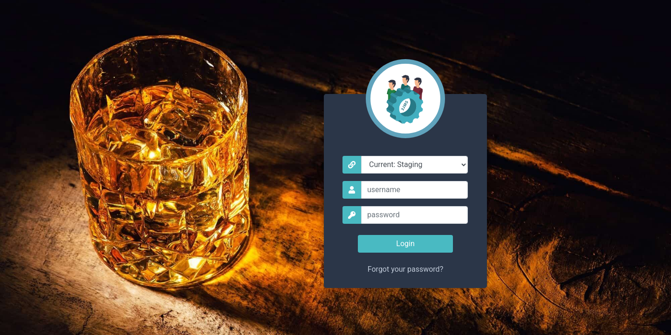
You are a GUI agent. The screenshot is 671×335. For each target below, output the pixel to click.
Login (405, 243)
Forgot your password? (405, 269)
